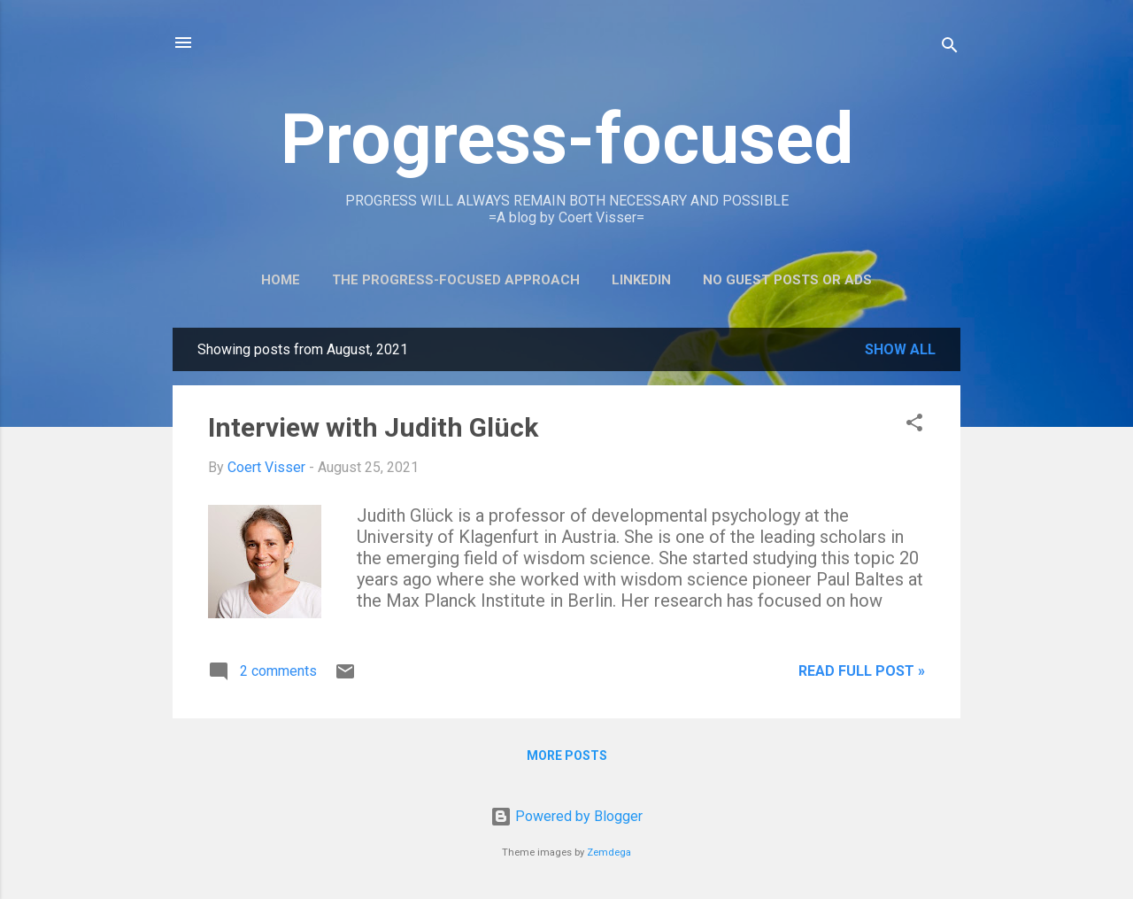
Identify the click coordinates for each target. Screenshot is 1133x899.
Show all (900, 349)
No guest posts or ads (787, 280)
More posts (567, 755)
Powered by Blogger (566, 816)
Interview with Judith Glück (373, 427)
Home (280, 280)
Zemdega (609, 852)
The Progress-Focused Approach (456, 280)
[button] (914, 425)
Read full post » (861, 671)
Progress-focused (567, 139)
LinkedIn (641, 280)
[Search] (949, 48)
